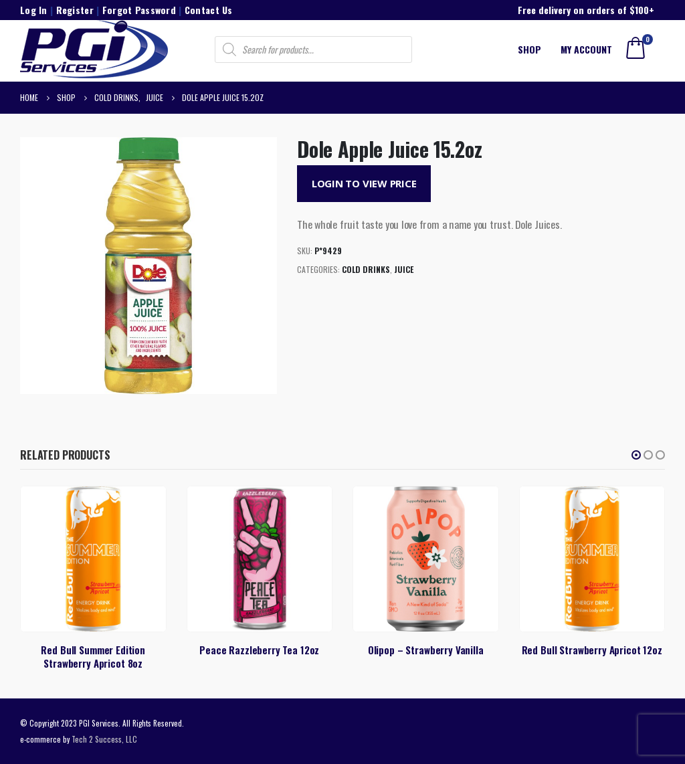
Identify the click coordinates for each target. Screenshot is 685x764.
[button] (636, 455)
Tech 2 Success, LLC (104, 739)
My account (586, 49)
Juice (403, 269)
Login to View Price (364, 183)
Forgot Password (139, 10)
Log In (33, 10)
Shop (529, 49)
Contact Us (209, 10)
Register (75, 10)
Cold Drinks (366, 269)
